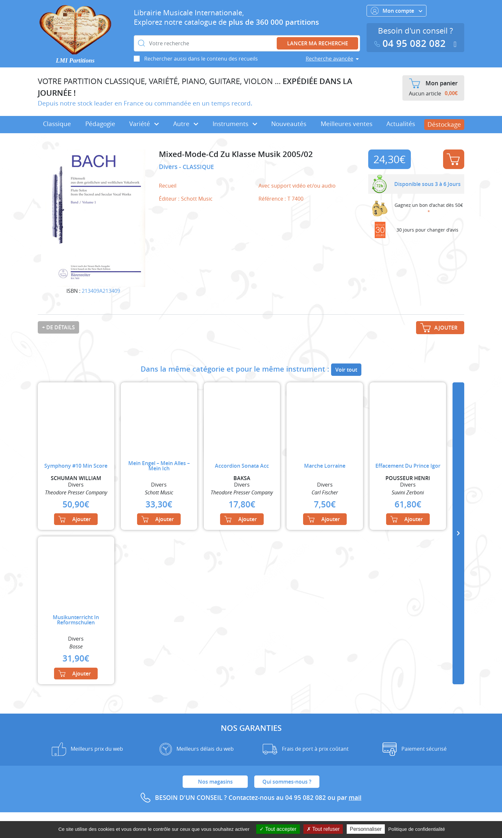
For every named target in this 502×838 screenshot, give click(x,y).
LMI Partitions (75, 60)
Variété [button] (144, 124)
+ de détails (58, 327)
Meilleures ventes (346, 124)
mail (355, 797)
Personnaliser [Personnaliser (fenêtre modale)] (366, 829)
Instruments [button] (235, 124)
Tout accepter (277, 829)
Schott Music (197, 198)
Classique (57, 124)
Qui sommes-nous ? (286, 781)
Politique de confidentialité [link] (416, 829)
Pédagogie (100, 124)
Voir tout (346, 369)
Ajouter (453, 159)
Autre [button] (185, 124)
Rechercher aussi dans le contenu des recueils (201, 58)
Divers (169, 167)
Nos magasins (215, 781)
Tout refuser (323, 829)
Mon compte (396, 11)
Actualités (400, 124)
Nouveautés (288, 124)
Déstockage (444, 124)
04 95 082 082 (411, 43)
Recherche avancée (329, 58)
